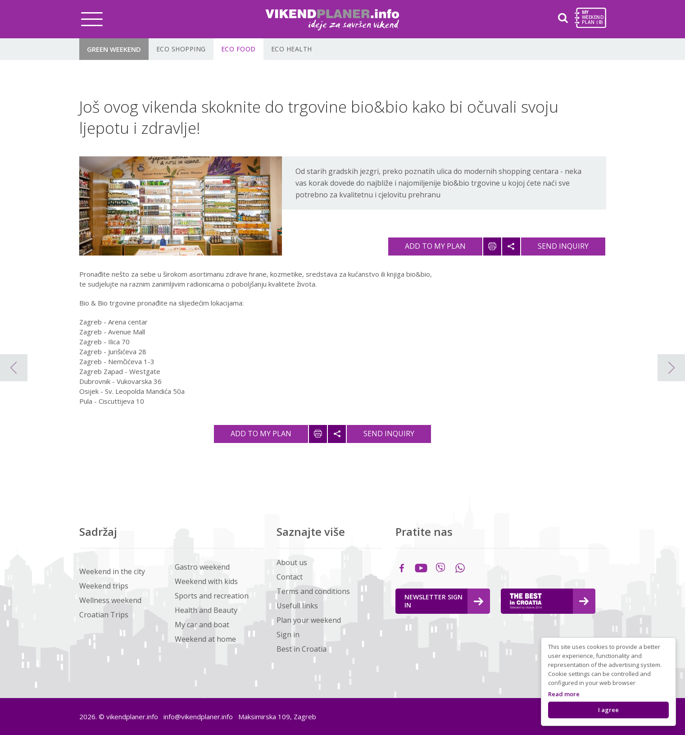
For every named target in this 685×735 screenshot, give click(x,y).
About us (292, 562)
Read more (564, 694)
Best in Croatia (302, 649)
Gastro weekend (202, 567)
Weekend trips (103, 586)
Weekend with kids (206, 581)
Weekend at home (205, 639)
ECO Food (238, 49)
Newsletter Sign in (444, 601)
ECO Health (291, 49)
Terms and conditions (313, 591)
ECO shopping (181, 49)
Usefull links (297, 606)
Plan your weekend (309, 620)
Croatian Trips (103, 615)
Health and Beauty (206, 610)
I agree (608, 710)
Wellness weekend (110, 600)
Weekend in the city (112, 571)
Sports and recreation (212, 596)
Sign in (288, 634)
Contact (290, 577)
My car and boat (202, 625)
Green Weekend (114, 49)
